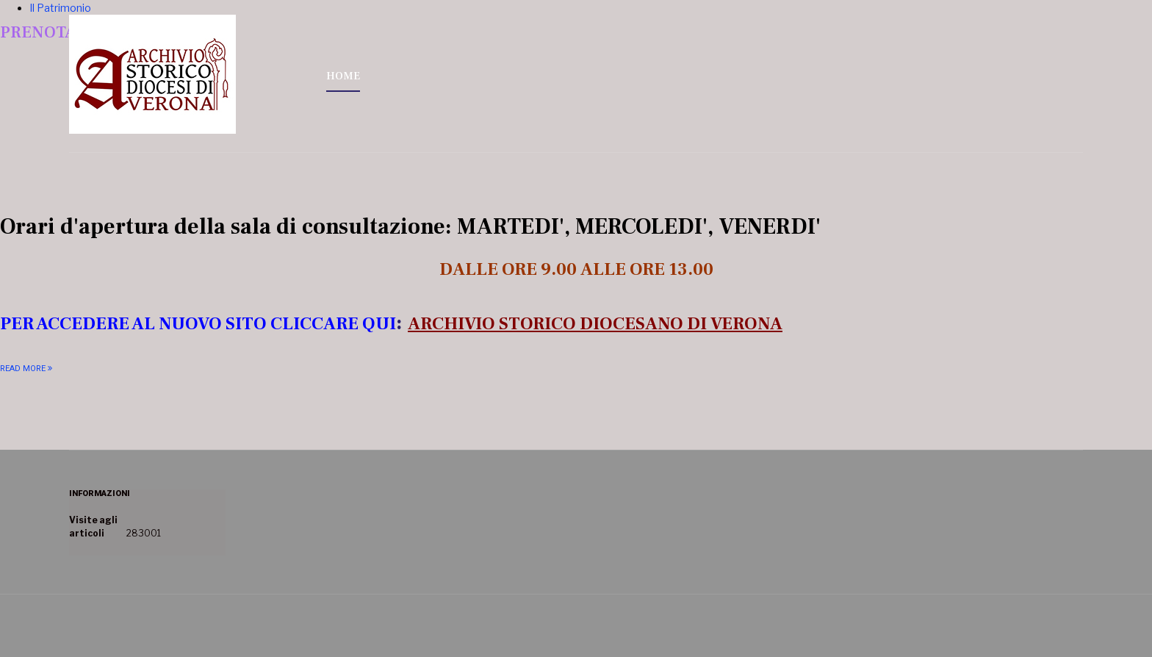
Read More (23, 368)
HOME (343, 76)
